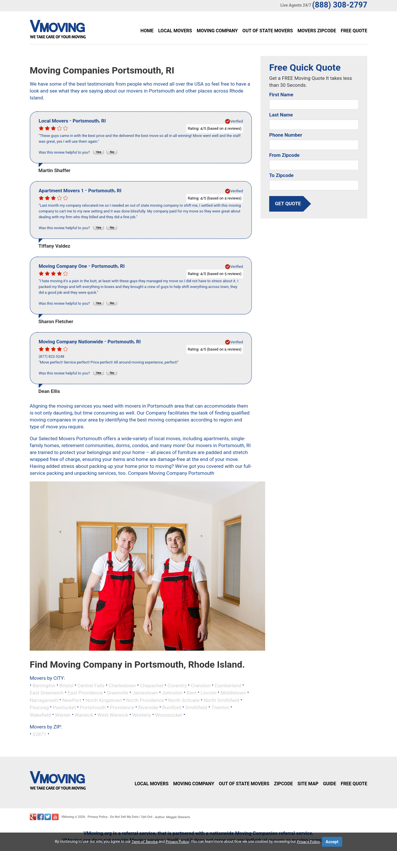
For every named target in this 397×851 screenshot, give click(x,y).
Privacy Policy (98, 817)
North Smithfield (221, 700)
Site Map (307, 783)
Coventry (177, 685)
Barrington (44, 685)
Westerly (141, 715)
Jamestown (145, 693)
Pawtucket (64, 707)
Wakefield (40, 715)
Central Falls (91, 685)
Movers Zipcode (316, 30)
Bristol (66, 685)
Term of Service (145, 841)
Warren (63, 715)
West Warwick (112, 715)
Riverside (148, 707)
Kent (191, 693)
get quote (288, 203)
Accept (332, 841)
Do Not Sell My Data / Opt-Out (131, 817)
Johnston (172, 693)
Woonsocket (168, 715)
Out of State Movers (267, 30)
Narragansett (44, 700)
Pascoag (39, 707)
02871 (39, 734)
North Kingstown (103, 700)
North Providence (145, 700)
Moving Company (217, 30)
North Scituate (184, 700)
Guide (329, 783)
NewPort (71, 700)
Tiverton (220, 707)
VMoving (67, 817)
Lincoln (208, 693)
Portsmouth (93, 707)
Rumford (171, 707)
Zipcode (283, 783)
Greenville (117, 693)
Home (147, 30)
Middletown (233, 693)
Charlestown (122, 685)
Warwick (84, 715)
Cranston (200, 685)
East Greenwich (46, 693)
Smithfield (196, 707)
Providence (122, 707)
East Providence (85, 693)
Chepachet (151, 685)
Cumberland (228, 685)
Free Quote (354, 30)
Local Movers (175, 30)
